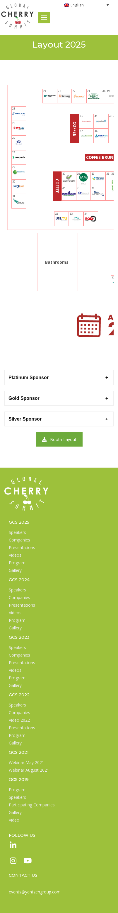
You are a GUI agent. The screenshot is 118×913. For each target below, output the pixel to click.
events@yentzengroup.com (35, 892)
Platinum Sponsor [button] (28, 377)
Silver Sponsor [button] (25, 418)
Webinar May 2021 (26, 762)
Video (14, 820)
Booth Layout (59, 439)
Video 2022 (19, 720)
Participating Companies (32, 805)
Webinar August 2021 (29, 770)
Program (17, 562)
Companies (19, 540)
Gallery (15, 570)
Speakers (17, 532)
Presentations (22, 547)
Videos (15, 555)
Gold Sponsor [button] (24, 398)
